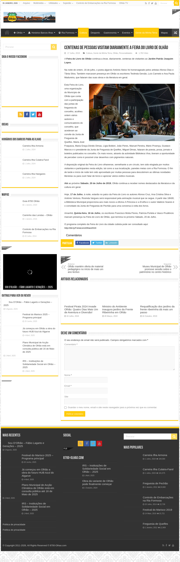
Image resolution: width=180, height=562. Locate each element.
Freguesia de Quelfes (155, 523)
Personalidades (125, 53)
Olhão (18, 32)
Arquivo (26, 3)
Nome (68, 375)
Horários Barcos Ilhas (40, 32)
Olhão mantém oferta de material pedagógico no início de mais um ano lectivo (85, 268)
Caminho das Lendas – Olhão (37, 215)
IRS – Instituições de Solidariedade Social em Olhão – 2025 (39, 364)
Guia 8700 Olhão (31, 201)
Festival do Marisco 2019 (157, 509)
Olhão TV (123, 3)
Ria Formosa (66, 32)
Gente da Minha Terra (146, 32)
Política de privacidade (14, 524)
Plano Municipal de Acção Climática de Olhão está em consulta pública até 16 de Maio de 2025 (38, 489)
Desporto (95, 32)
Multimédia (38, 3)
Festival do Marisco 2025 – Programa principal (37, 457)
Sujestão (67, 3)
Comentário (70, 344)
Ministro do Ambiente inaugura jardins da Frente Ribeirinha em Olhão (117, 309)
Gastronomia (110, 32)
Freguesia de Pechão (155, 483)
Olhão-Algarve (7, 32)
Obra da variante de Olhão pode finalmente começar (97, 482)
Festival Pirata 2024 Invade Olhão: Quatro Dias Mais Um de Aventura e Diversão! (81, 309)
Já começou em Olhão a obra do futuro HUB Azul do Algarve (38, 472)
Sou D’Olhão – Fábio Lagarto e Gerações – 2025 (29, 287)
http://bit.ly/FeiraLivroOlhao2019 (80, 228)
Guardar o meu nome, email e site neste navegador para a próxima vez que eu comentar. (112, 407)
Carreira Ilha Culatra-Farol (36, 160)
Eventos (126, 32)
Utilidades (53, 3)
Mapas (164, 32)
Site (66, 396)
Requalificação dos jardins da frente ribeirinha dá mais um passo (157, 309)
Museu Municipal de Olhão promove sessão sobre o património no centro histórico (153, 268)
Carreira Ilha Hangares (34, 174)
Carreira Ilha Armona (33, 145)
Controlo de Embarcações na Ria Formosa (96, 3)
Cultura (83, 32)
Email (67, 386)
